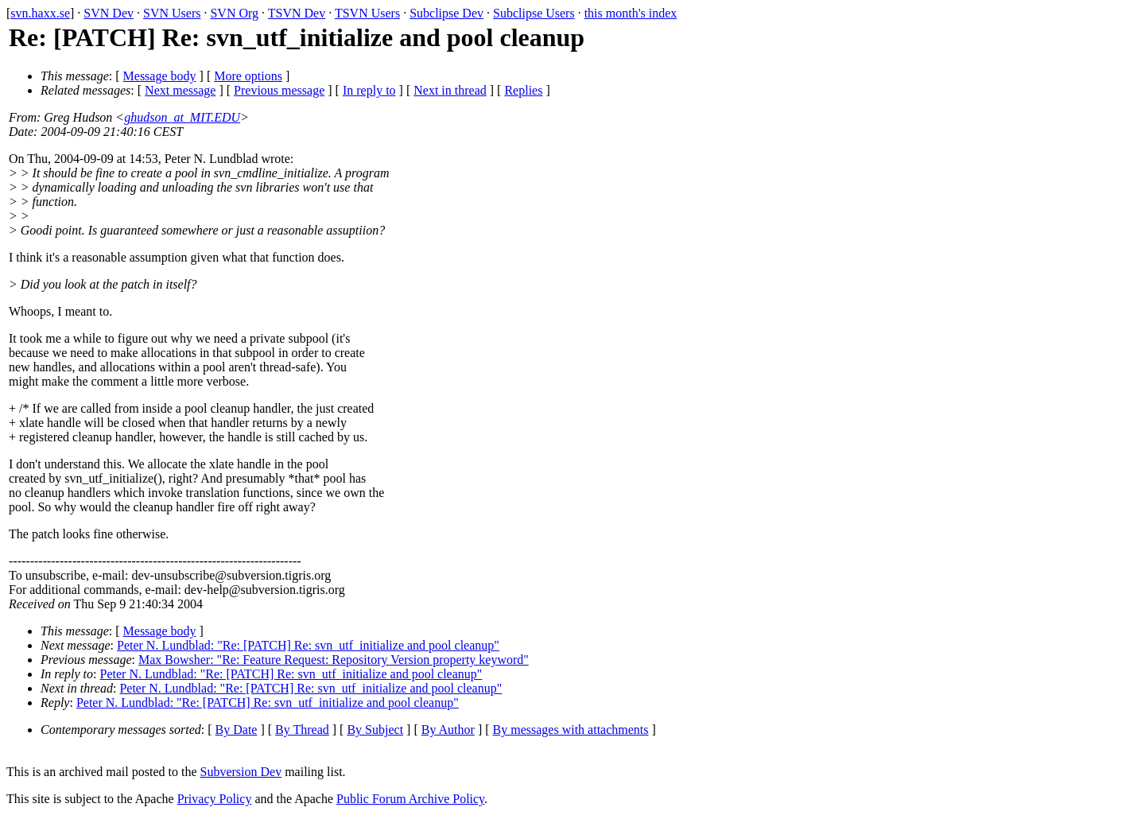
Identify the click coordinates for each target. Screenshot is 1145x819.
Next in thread (450, 90)
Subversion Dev (241, 771)
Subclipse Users (534, 13)
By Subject (375, 729)
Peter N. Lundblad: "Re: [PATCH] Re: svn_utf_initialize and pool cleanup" (308, 645)
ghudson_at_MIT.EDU (182, 117)
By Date (236, 729)
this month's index (630, 13)
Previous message (279, 90)
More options (248, 76)
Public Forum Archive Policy (410, 798)
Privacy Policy (214, 798)
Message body (159, 76)
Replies (523, 90)
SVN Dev (108, 13)
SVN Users (171, 13)
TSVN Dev (296, 13)
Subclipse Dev (446, 13)
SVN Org (234, 13)
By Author (448, 729)
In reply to (369, 90)
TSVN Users (367, 13)
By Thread (302, 729)
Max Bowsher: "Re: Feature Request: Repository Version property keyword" (333, 659)
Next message (180, 90)
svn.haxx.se (40, 13)
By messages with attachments (571, 729)
